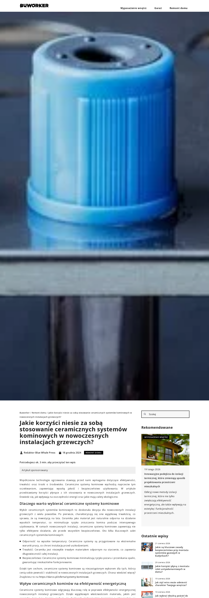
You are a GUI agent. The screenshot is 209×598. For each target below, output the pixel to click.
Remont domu (181, 5)
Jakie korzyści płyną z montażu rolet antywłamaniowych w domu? (172, 569)
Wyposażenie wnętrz (143, 5)
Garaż (164, 5)
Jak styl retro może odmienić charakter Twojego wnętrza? (171, 584)
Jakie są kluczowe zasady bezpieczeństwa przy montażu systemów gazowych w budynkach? (172, 551)
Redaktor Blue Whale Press (39, 452)
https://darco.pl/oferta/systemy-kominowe (64, 576)
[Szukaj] (144, 414)
